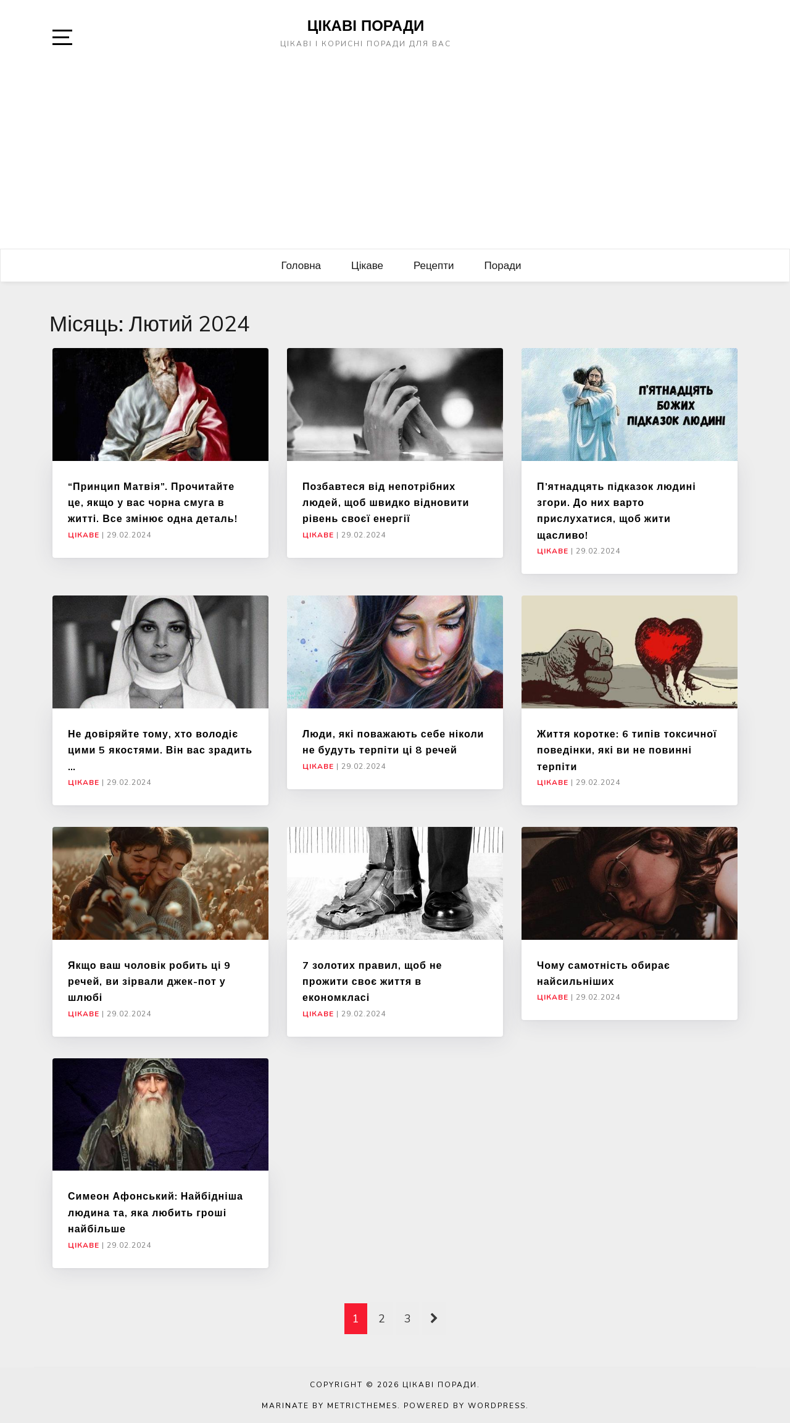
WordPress (497, 1406)
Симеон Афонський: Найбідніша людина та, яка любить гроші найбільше (155, 1212)
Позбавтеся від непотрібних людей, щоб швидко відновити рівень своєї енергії (385, 502)
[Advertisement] (395, 156)
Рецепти (434, 265)
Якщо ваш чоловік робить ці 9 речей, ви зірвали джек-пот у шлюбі (149, 981)
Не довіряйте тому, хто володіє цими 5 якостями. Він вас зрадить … (160, 750)
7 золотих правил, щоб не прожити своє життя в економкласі (372, 981)
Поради (503, 265)
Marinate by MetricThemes (329, 1406)
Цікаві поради (366, 25)
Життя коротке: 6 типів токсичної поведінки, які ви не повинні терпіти (627, 750)
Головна (301, 265)
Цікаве (367, 265)
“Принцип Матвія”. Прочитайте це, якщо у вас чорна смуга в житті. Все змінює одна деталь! (153, 502)
